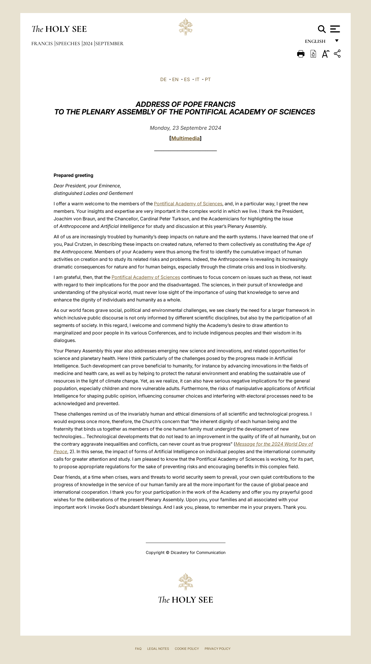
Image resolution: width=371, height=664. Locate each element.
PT (208, 79)
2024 (88, 43)
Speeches (68, 43)
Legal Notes (158, 649)
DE (163, 79)
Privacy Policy (217, 649)
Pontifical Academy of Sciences (188, 203)
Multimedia (185, 138)
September (109, 43)
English (317, 42)
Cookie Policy (187, 649)
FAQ (138, 649)
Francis (42, 43)
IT (197, 79)
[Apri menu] (334, 29)
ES (187, 79)
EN (175, 79)
